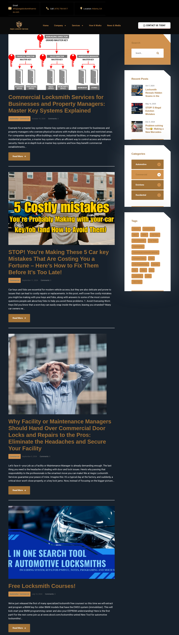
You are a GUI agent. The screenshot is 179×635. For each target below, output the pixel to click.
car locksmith (138, 241)
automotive (148, 229)
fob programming (140, 264)
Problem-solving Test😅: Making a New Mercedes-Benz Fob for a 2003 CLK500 (154, 132)
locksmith (137, 276)
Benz (135, 235)
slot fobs (137, 282)
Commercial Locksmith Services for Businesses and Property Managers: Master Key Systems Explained (56, 104)
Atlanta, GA (97, 9)
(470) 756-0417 (61, 9)
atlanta (136, 229)
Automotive (14, 119)
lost (148, 276)
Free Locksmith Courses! (42, 586)
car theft (153, 241)
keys (143, 270)
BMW (144, 235)
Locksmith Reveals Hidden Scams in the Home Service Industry (153, 96)
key (134, 270)
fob (151, 258)
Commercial (24, 119)
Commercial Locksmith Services (145, 252)
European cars (139, 258)
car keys (155, 235)
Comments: (53, 119)
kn (151, 270)
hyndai (155, 264)
